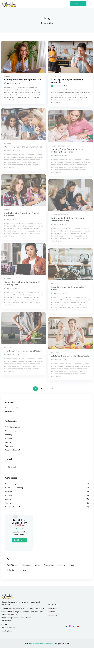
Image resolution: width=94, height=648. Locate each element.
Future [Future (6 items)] (72, 565)
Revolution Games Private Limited (42, 644)
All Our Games (6, 621)
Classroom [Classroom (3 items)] (27, 565)
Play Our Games (54, 605)
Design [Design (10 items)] (37, 565)
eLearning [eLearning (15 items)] (61, 565)
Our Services (52, 612)
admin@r (9, 618)
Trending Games (7, 631)
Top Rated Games (8, 627)
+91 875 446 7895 (11, 615)
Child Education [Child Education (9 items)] (12, 565)
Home (43, 23)
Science (7, 76)
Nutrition (8, 438)
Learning (8, 435)
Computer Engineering (14, 431)
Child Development (12, 427)
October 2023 (10, 412)
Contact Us (52, 615)
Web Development (12, 450)
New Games (5, 624)
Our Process (52, 608)
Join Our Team (78, 4)
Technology (56, 76)
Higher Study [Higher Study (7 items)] (11, 570)
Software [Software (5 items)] (24, 570)
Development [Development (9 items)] (49, 565)
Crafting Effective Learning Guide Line (22, 80)
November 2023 (11, 408)
